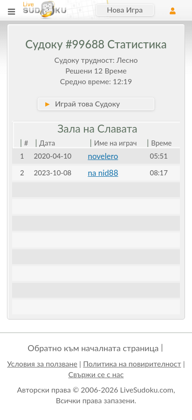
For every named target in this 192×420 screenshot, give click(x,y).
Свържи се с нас (96, 374)
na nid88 (103, 173)
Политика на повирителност (132, 363)
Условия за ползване (42, 363)
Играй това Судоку (82, 103)
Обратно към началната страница (92, 348)
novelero (103, 156)
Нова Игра (125, 9)
